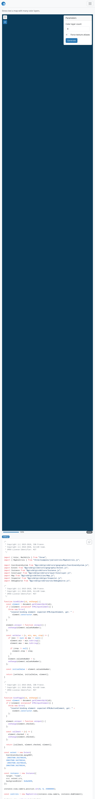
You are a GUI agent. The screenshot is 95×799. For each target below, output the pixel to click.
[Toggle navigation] (90, 3)
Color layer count (74, 24)
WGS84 (89, 532)
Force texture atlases (80, 34)
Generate (71, 40)
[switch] (68, 35)
